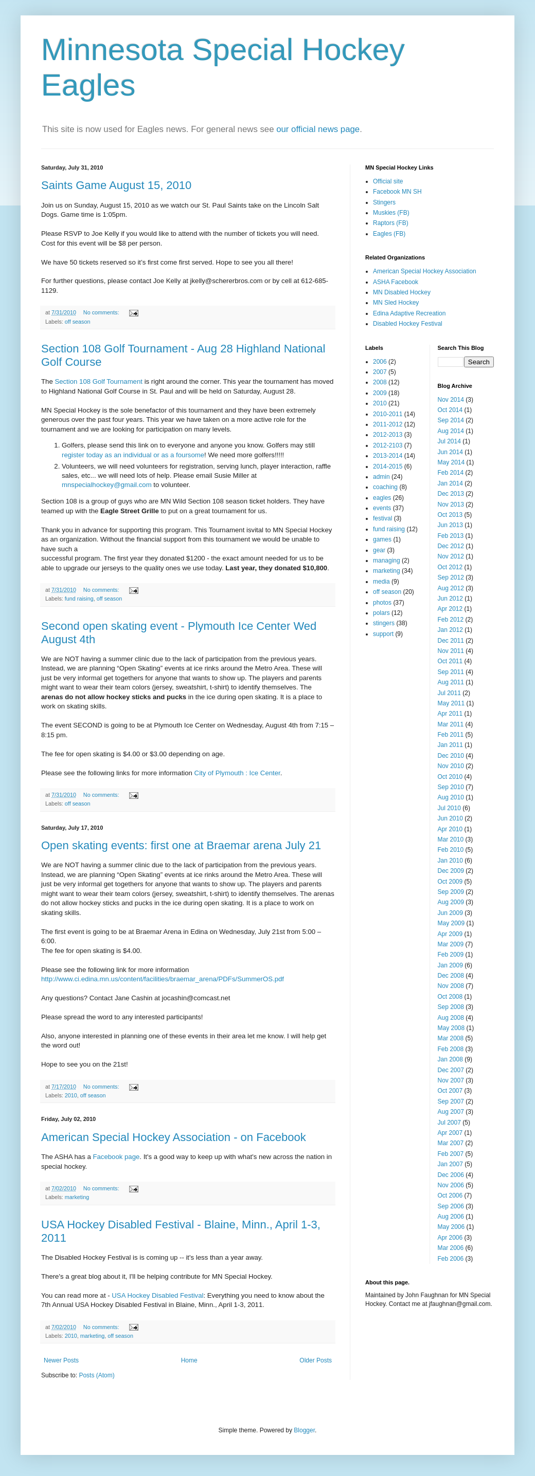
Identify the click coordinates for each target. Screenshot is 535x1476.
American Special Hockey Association (424, 271)
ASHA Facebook (395, 282)
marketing (77, 1197)
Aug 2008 (451, 1017)
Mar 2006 (451, 1247)
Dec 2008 (451, 975)
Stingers (384, 202)
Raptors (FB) (390, 223)
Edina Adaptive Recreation (409, 313)
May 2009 (451, 923)
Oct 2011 (450, 661)
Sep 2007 (451, 1101)
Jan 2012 (450, 629)
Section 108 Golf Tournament (98, 381)
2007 (380, 372)
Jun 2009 (450, 913)
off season (78, 322)
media (381, 581)
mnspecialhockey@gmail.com (107, 485)
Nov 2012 (451, 556)
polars (381, 612)
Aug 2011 (451, 682)
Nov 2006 (451, 1185)
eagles (382, 497)
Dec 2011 (451, 640)
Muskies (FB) (391, 212)
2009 (380, 393)
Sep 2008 (451, 1007)
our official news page (318, 129)
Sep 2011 (451, 672)
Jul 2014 (449, 441)
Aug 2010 (451, 797)
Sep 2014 (451, 420)
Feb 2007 (451, 1153)
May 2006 (451, 1226)
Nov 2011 (451, 651)
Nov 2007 (451, 1080)
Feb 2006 (451, 1258)
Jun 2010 (450, 818)
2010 (71, 1095)
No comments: (102, 312)
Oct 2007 (450, 1090)
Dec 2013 (451, 493)
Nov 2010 (451, 766)
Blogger (304, 1430)
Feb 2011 (451, 734)
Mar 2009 (451, 944)
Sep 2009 (451, 891)
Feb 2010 (451, 849)
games (382, 539)
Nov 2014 (451, 399)
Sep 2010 (451, 787)
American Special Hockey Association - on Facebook (173, 1137)
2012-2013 (387, 434)
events (382, 508)
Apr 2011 (450, 713)
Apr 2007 (450, 1132)
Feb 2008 (451, 1049)
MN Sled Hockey (396, 302)
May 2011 (451, 703)
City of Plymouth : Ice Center (237, 773)
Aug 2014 (451, 431)
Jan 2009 (450, 965)
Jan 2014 (450, 483)
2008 (380, 382)
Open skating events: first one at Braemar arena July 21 (181, 845)
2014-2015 (387, 466)
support (383, 634)
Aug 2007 (451, 1111)
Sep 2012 (451, 577)
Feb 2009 (451, 954)
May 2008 (451, 1028)
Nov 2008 (451, 985)
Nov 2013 (451, 504)
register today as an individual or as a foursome (133, 455)
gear (379, 550)
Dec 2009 (451, 870)
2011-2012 (387, 424)
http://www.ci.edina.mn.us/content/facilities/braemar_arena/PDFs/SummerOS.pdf (162, 979)
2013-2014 (387, 455)
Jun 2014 (450, 452)
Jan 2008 (450, 1059)
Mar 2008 (451, 1038)
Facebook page (116, 1157)
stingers (384, 623)
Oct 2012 (450, 567)
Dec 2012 (451, 546)
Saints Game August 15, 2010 (116, 185)
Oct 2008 (450, 996)
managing (386, 560)
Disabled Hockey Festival (407, 323)
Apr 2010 (450, 829)
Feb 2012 (451, 619)
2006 (380, 361)
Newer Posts (61, 1360)
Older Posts (315, 1360)
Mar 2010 (451, 839)
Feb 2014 (451, 472)
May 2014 (451, 462)
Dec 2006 (451, 1175)
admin (381, 476)
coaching (385, 487)
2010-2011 (387, 414)
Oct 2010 (450, 776)
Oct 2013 (450, 514)
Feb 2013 (451, 535)
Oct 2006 (450, 1195)
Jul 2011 (449, 693)
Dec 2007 (451, 1070)
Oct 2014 (450, 410)
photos (382, 602)
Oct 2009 (450, 881)
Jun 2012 (450, 598)
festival (382, 518)
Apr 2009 (450, 934)
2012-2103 (387, 445)
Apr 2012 (450, 608)
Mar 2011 (451, 724)
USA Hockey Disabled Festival (157, 1295)
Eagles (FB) (389, 233)
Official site (388, 181)
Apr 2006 (450, 1237)
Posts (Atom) (96, 1375)
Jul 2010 (449, 808)
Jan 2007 (450, 1164)
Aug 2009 (451, 902)
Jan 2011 (450, 745)
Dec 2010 (451, 755)
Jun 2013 (450, 525)
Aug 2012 (451, 588)
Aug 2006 (451, 1216)
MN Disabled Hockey (402, 292)
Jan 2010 (450, 860)
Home (189, 1360)
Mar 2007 (451, 1143)
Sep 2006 (451, 1206)
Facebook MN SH (397, 191)
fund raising (79, 598)
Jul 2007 (449, 1122)
